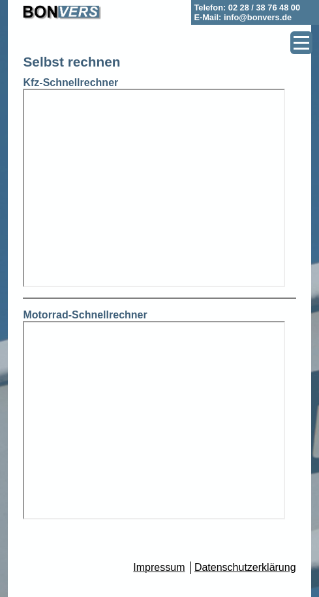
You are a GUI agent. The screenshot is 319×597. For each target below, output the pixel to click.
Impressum (159, 567)
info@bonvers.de (258, 17)
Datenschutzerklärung (245, 567)
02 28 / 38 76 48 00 (264, 7)
